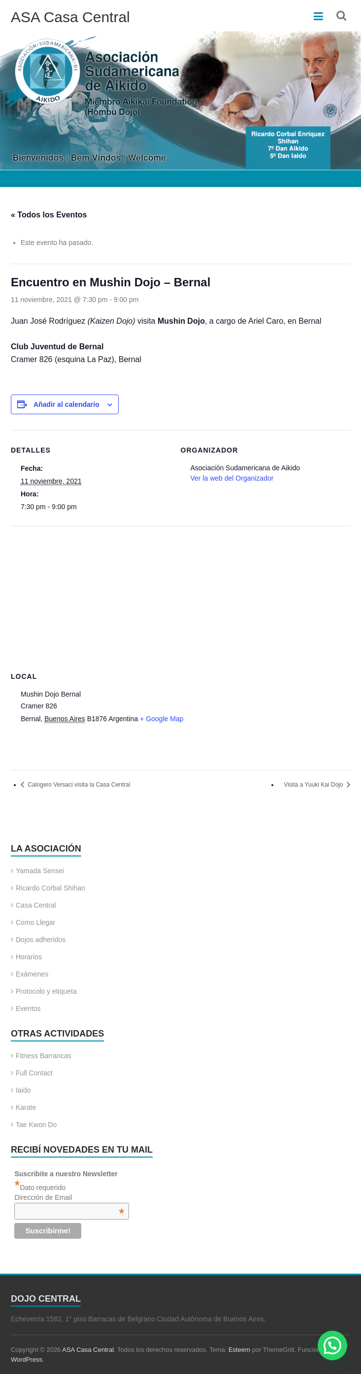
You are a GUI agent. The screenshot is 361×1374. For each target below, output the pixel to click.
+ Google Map (161, 719)
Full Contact (34, 1073)
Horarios (29, 957)
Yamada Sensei (40, 871)
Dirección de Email (69, 1197)
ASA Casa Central (70, 17)
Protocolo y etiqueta (46, 991)
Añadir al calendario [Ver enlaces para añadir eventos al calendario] (66, 404)
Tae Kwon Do (36, 1125)
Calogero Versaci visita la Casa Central (78, 784)
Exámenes (32, 974)
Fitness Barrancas (43, 1056)
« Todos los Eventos (49, 215)
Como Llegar (35, 922)
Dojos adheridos (41, 940)
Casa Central (36, 905)
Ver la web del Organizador (232, 478)
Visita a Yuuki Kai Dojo (314, 784)
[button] (332, 1345)
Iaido (23, 1090)
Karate (26, 1107)
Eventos (28, 1008)
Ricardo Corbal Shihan (50, 888)
